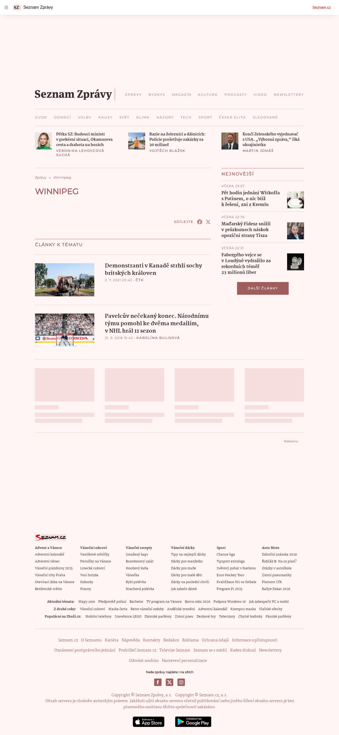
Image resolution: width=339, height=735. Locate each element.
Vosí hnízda (89, 575)
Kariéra (111, 640)
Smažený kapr (137, 554)
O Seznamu (91, 640)
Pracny (85, 589)
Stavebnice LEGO (128, 616)
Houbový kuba (137, 568)
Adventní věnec (47, 561)
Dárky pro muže (183, 568)
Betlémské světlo (48, 589)
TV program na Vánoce (164, 602)
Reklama (190, 640)
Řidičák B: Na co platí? (279, 561)
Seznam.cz (322, 7)
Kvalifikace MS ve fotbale (236, 582)
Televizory (227, 616)
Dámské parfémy (158, 616)
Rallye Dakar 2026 (276, 589)
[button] (43, 141)
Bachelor (136, 602)
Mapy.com (86, 602)
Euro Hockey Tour (230, 575)
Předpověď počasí (112, 602)
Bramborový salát (139, 561)
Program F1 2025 (229, 589)
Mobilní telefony (98, 616)
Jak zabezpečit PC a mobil (269, 602)
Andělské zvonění (181, 609)
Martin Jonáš (258, 151)
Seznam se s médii (210, 650)
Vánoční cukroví (92, 609)
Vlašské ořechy (270, 609)
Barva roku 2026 (197, 602)
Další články (263, 288)
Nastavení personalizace (184, 661)
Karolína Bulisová (158, 338)
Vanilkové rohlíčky (94, 554)
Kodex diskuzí (243, 650)
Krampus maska (243, 609)
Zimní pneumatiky (277, 575)
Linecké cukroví (92, 568)
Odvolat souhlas (144, 661)
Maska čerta (117, 609)
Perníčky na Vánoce (95, 561)
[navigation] (6, 7)
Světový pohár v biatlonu (236, 568)
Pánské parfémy (278, 616)
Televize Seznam (174, 650)
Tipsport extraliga (231, 561)
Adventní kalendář (49, 554)
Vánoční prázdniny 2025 (54, 568)
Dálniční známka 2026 (279, 554)
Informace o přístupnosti (255, 640)
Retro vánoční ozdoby (147, 609)
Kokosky (86, 582)
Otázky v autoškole (277, 568)
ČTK (140, 280)
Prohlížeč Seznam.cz (137, 650)
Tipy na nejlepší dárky (188, 554)
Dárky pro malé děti (186, 575)
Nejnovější (237, 174)
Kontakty (151, 640)
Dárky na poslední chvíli (190, 582)
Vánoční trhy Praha (50, 575)
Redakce (171, 640)
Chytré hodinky (250, 616)
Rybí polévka (136, 582)
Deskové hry (206, 616)
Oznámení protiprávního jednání (84, 650)
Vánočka (132, 575)
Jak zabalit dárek (184, 589)
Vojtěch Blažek (167, 151)
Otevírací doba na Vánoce (54, 582)
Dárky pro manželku (187, 561)
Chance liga (226, 554)
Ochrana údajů (215, 640)
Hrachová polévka (140, 589)
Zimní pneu (184, 616)
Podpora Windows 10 (229, 602)
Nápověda (131, 640)
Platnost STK (272, 582)
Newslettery (270, 650)
